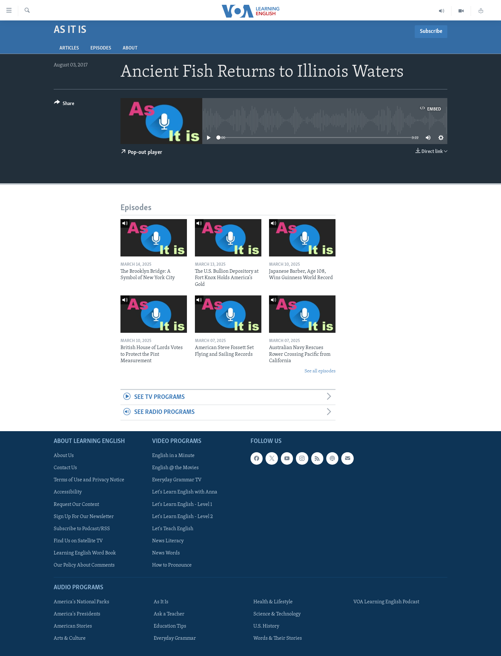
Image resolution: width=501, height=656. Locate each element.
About (130, 48)
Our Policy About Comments (84, 565)
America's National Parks (81, 602)
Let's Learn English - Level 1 (182, 504)
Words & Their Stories (277, 638)
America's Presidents (77, 614)
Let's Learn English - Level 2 (182, 516)
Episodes (100, 48)
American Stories (73, 626)
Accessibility (68, 492)
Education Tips (170, 626)
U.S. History (266, 626)
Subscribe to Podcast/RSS (82, 528)
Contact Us (65, 467)
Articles (69, 48)
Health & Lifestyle (273, 602)
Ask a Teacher (169, 614)
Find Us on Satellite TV (78, 540)
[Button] (64, 104)
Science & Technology (277, 614)
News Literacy (168, 540)
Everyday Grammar (175, 638)
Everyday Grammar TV (177, 480)
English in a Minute (173, 455)
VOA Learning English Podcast (386, 602)
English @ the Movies (175, 467)
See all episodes (319, 371)
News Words (166, 553)
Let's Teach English (172, 528)
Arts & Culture (70, 638)
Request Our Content (76, 504)
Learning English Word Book (85, 553)
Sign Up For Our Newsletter (84, 516)
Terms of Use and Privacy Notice (89, 480)
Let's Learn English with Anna (184, 492)
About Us (64, 455)
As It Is (161, 602)
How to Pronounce (172, 565)
